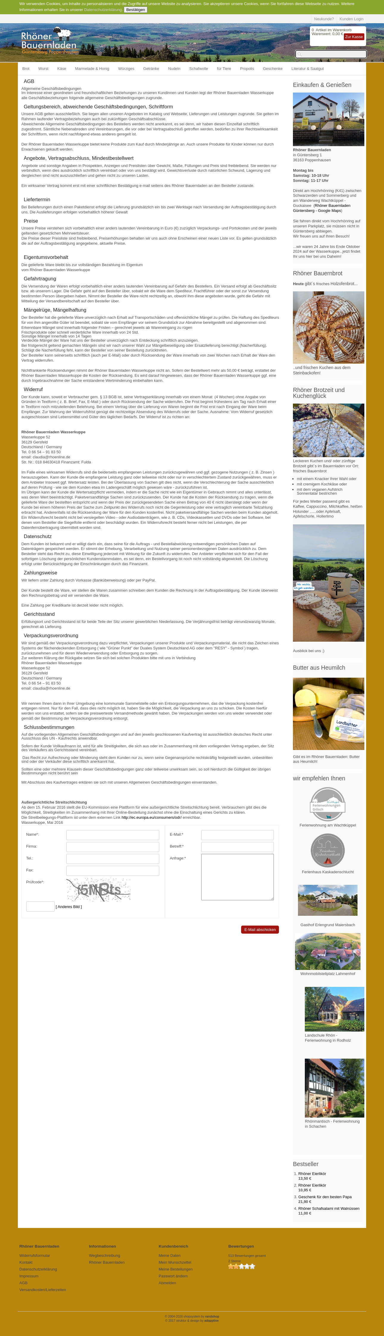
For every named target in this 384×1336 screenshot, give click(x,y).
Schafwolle (198, 68)
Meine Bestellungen (176, 1269)
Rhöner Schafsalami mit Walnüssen (328, 1208)
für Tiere (224, 68)
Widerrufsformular (34, 1255)
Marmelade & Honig (92, 68)
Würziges (126, 68)
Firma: (31, 846)
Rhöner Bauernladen (107, 1262)
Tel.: (29, 858)
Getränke (151, 68)
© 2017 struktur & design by (192, 1320)
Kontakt (25, 1262)
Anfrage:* (174, 858)
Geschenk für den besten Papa (325, 1197)
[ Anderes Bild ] (69, 906)
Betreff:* (173, 846)
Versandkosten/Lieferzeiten (42, 1289)
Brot (25, 68)
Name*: (32, 834)
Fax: (30, 870)
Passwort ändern (173, 1276)
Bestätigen (135, 9)
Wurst (43, 68)
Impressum (28, 1276)
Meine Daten (170, 1255)
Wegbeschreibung (104, 1255)
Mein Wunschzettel (175, 1262)
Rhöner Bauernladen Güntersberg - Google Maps (321, 208)
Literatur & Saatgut (307, 68)
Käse (61, 68)
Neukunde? (324, 19)
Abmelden (167, 1283)
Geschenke (273, 68)
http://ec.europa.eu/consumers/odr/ (151, 817)
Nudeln (174, 68)
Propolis (247, 68)
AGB (23, 1283)
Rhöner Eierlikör (312, 1173)
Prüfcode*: (35, 882)
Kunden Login (351, 19)
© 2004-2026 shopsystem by (192, 1316)
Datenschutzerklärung (103, 9)
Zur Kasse (354, 37)
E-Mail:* (172, 834)
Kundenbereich (173, 1246)
